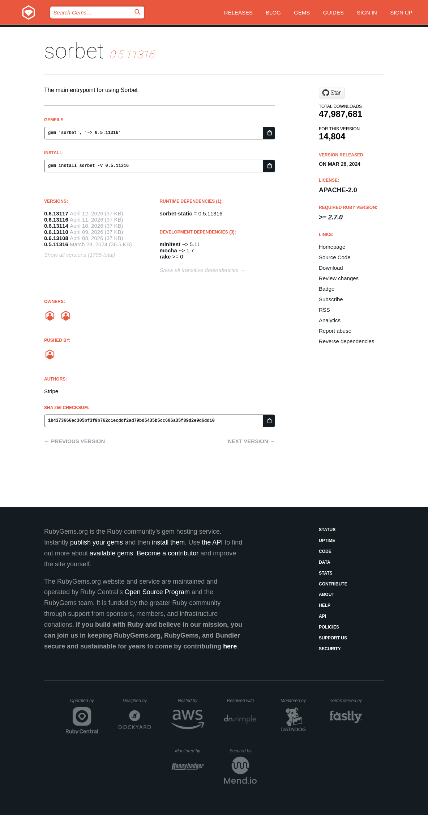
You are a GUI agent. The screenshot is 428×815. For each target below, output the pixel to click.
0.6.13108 (56, 238)
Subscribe (331, 299)
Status (327, 529)
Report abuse (335, 331)
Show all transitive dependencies (199, 270)
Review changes (339, 278)
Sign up (401, 12)
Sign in (367, 12)
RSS (324, 310)
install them (168, 542)
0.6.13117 (56, 213)
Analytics (330, 320)
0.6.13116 (56, 220)
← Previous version (74, 441)
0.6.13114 (56, 226)
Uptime (327, 540)
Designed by (137, 700)
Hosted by (191, 700)
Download (331, 268)
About (326, 594)
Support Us (333, 637)
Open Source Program (157, 592)
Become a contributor (167, 553)
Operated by (84, 703)
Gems (302, 12)
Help (324, 605)
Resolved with (242, 700)
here (230, 646)
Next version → (251, 441)
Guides (333, 12)
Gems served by (346, 700)
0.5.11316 (56, 244)
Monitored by (295, 700)
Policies (329, 627)
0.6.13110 (56, 232)
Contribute (333, 584)
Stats (326, 573)
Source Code (335, 257)
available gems (111, 553)
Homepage (332, 247)
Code (325, 551)
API (322, 616)
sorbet (74, 51)
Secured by (243, 750)
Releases (238, 12)
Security (330, 648)
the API (212, 542)
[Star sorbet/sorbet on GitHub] (331, 93)
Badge (326, 289)
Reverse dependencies (346, 341)
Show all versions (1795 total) (79, 255)
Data (324, 562)
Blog (273, 12)
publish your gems (96, 542)
